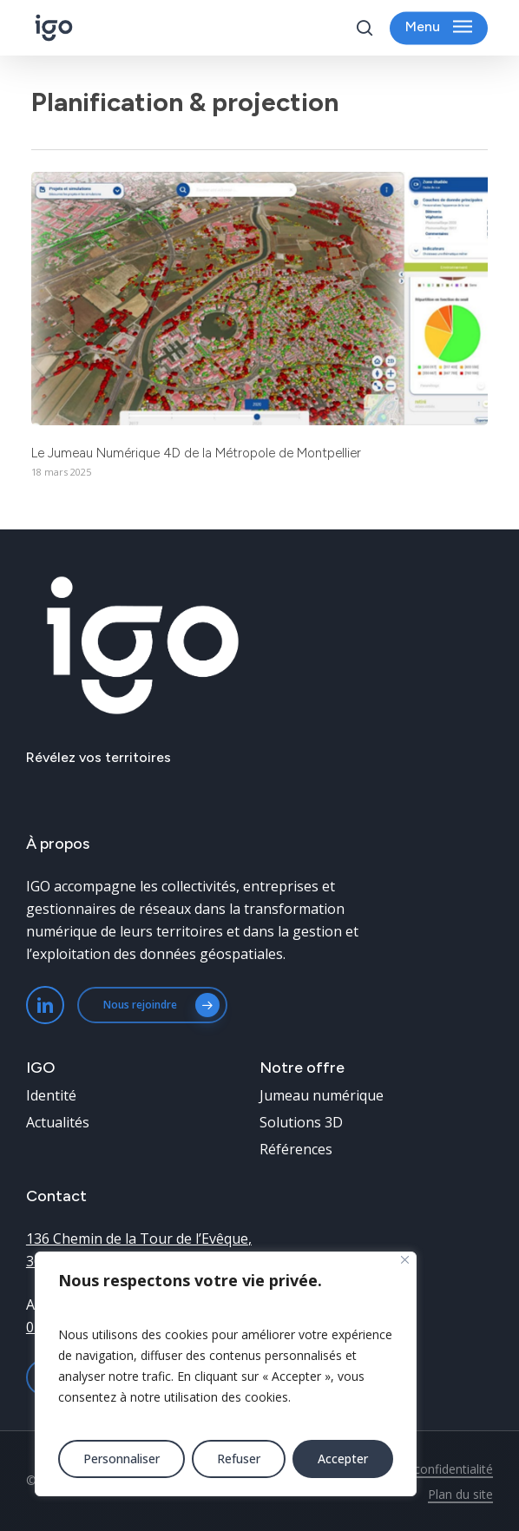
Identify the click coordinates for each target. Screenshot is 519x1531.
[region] (226, 1374)
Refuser (238, 1458)
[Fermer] (405, 1260)
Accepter (343, 1458)
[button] (439, 28)
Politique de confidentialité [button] (419, 1469)
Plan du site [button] (460, 1494)
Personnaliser (121, 1458)
